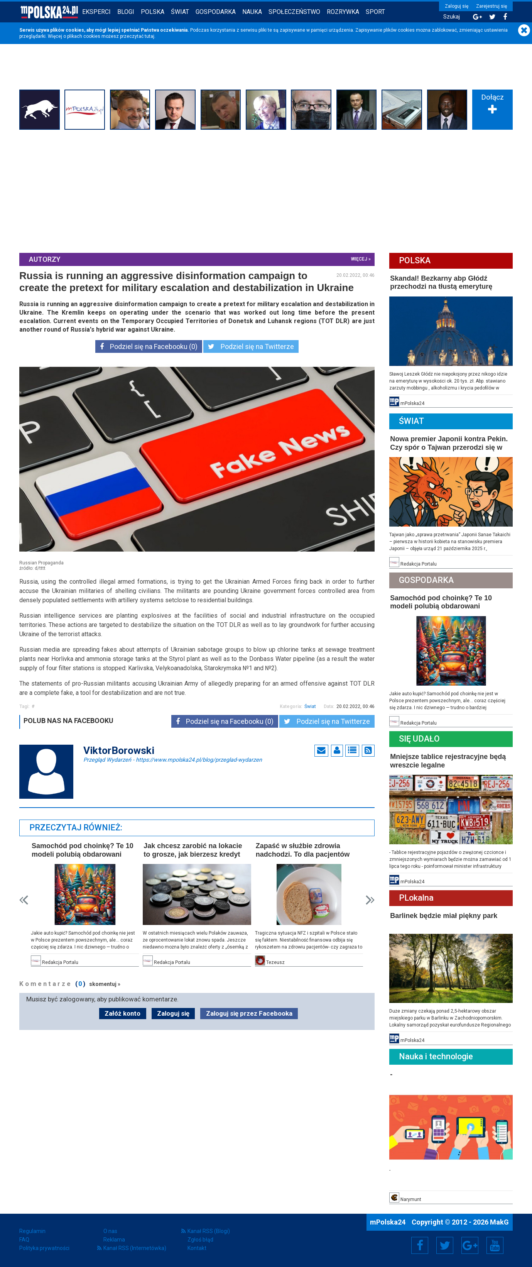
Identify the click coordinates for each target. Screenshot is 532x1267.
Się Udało (419, 739)
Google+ (470, 1245)
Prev (23, 900)
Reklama (114, 1240)
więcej (359, 259)
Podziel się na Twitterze (251, 346)
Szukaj (451, 17)
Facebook (420, 1245)
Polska (152, 11)
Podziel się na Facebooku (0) (149, 346)
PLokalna (416, 898)
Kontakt (196, 1248)
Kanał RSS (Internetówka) (134, 1248)
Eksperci (96, 11)
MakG (499, 1222)
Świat (180, 11)
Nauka (252, 11)
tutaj (149, 36)
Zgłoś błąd (200, 1240)
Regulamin (32, 1231)
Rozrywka (343, 11)
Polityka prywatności (44, 1248)
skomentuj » (104, 984)
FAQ (24, 1240)
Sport (375, 11)
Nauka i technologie (436, 1056)
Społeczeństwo (294, 11)
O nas (110, 1231)
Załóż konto (122, 1013)
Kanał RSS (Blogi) (208, 1231)
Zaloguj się (456, 6)
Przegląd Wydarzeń (172, 759)
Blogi (125, 11)
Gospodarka (216, 11)
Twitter (444, 1245)
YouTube (495, 1245)
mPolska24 (388, 1222)
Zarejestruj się (491, 6)
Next (370, 900)
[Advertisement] (266, 190)
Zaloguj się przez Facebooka (249, 1013)
